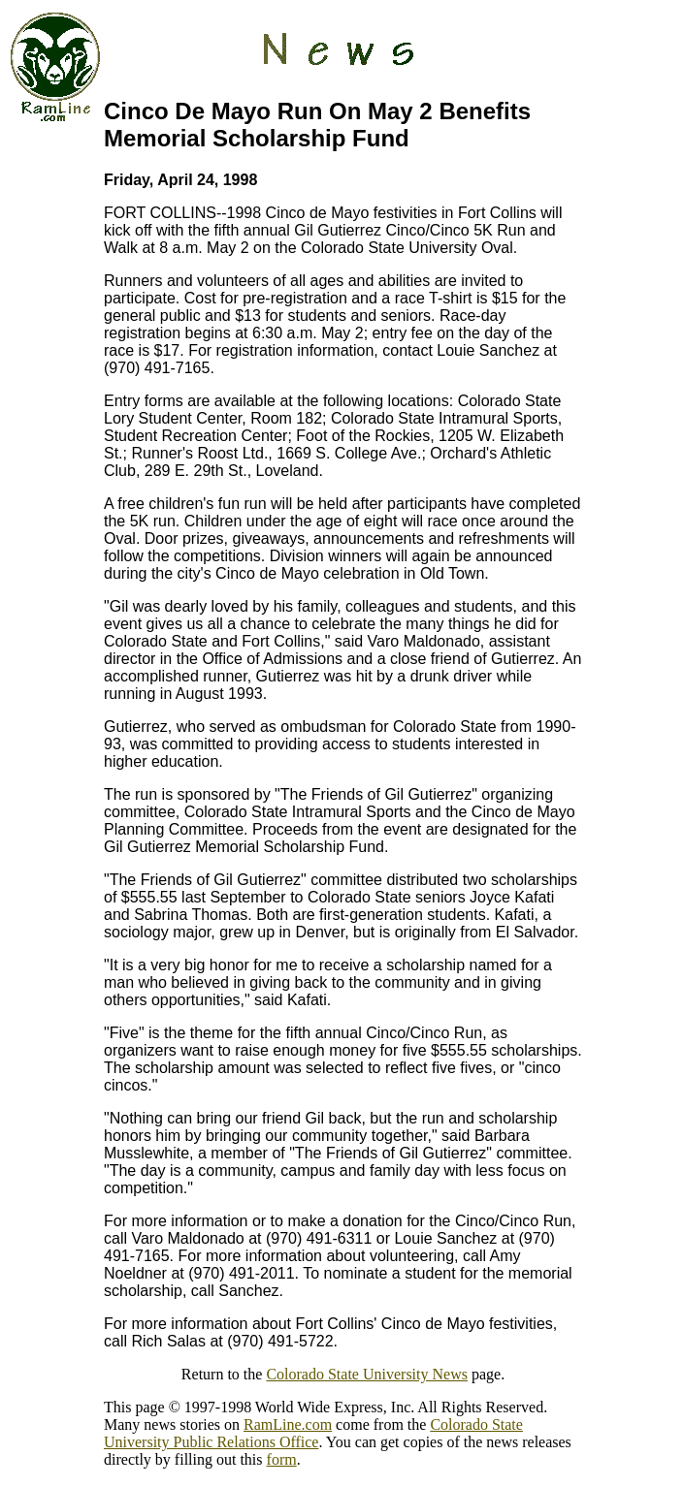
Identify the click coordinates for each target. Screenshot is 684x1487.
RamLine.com (288, 1424)
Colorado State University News (367, 1374)
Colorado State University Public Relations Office (313, 1433)
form (282, 1459)
